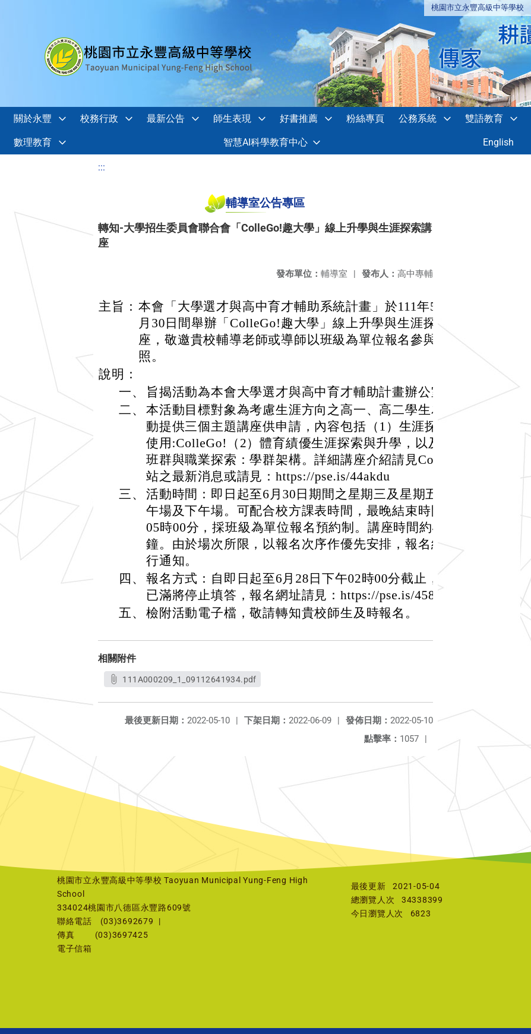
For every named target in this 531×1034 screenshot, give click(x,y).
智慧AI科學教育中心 (265, 142)
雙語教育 (484, 118)
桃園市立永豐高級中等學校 (477, 7)
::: (101, 167)
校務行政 (99, 118)
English (498, 142)
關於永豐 (33, 118)
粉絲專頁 (365, 118)
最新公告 (166, 118)
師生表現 (232, 118)
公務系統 (418, 118)
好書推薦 (299, 118)
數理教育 (33, 142)
